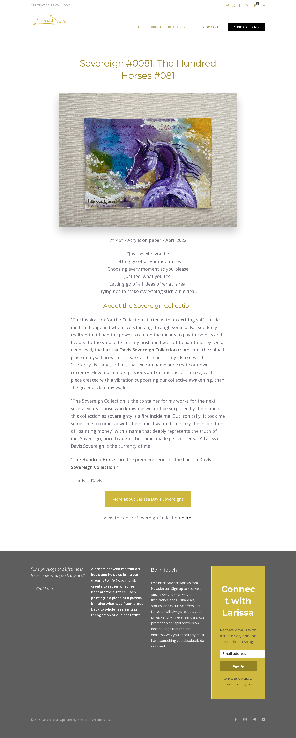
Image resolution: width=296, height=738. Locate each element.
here (186, 518)
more (129, 580)
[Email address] (242, 654)
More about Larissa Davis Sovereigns (148, 499)
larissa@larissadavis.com (179, 583)
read (121, 580)
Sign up (177, 588)
